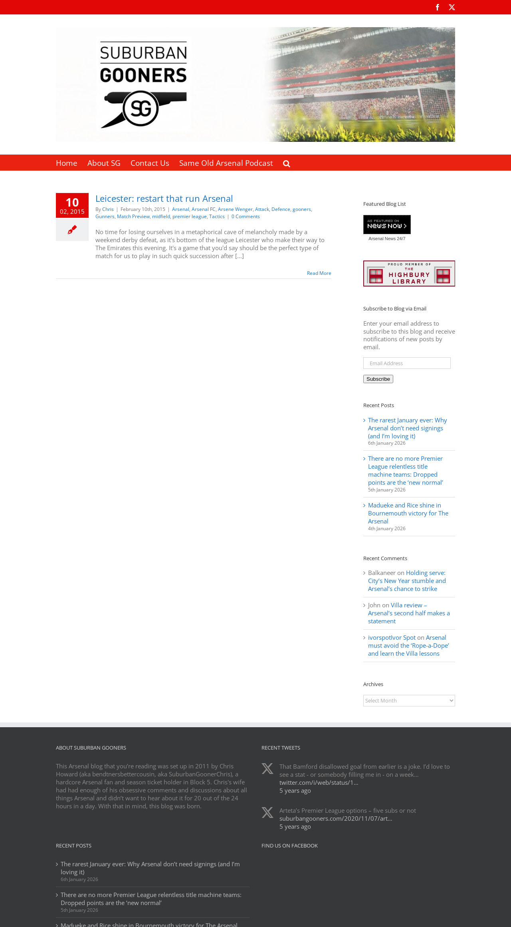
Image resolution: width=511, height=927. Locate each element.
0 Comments (246, 216)
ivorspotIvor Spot (392, 637)
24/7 (400, 238)
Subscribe (378, 379)
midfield (161, 216)
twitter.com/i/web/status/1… (318, 782)
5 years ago (295, 790)
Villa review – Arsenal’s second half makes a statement (409, 613)
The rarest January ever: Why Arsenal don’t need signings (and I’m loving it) (407, 428)
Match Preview (133, 216)
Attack (262, 209)
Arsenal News (382, 238)
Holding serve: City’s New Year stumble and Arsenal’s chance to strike (407, 581)
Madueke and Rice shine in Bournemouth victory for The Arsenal (408, 513)
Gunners (105, 216)
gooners (302, 209)
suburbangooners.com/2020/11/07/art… (335, 818)
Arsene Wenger (235, 209)
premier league (189, 216)
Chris (108, 209)
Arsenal (180, 209)
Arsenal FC (204, 209)
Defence (280, 209)
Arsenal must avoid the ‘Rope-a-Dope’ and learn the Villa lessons (408, 645)
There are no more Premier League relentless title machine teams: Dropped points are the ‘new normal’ (405, 470)
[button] (286, 163)
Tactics (217, 216)
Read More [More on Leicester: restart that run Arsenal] (319, 273)
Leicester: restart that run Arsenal (164, 198)
